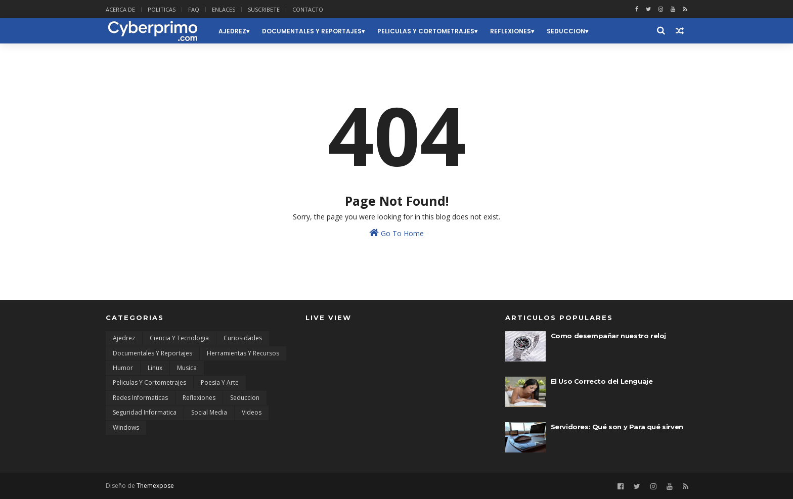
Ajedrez (232, 31)
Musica (187, 368)
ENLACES (223, 9)
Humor (123, 368)
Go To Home (396, 233)
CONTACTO (307, 9)
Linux (155, 368)
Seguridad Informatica (145, 412)
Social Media (209, 412)
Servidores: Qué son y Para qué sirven (617, 427)
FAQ (193, 9)
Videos (251, 412)
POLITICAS (161, 9)
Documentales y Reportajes (312, 31)
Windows (126, 427)
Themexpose (155, 485)
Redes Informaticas (140, 397)
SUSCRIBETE (264, 9)
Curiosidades (243, 338)
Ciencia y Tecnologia (179, 338)
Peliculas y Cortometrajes (425, 31)
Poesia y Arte (220, 382)
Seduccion (566, 31)
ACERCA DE (120, 9)
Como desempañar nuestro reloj (608, 336)
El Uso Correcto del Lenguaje (602, 381)
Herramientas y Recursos (243, 353)
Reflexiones (510, 31)
